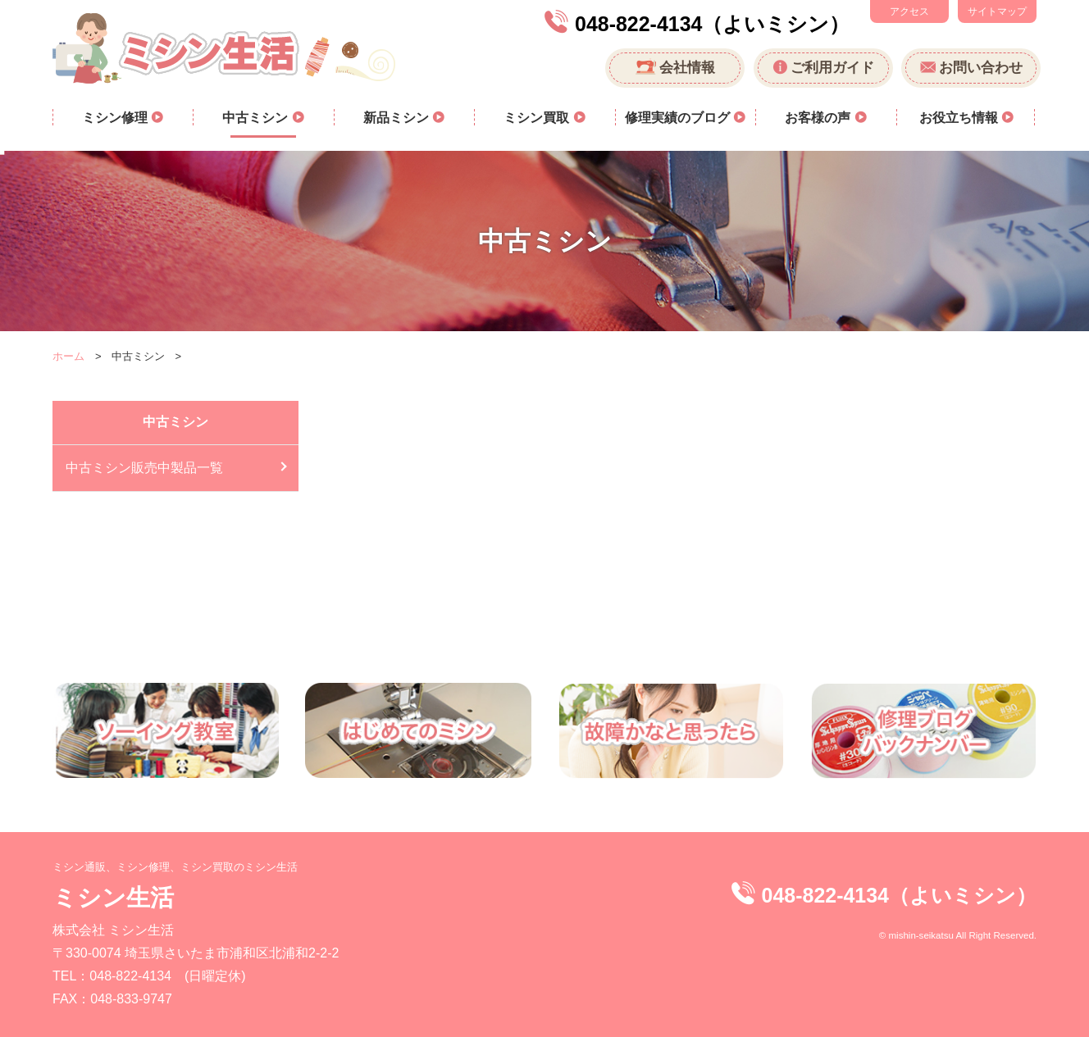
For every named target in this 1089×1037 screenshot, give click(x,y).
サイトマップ (997, 11)
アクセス (909, 11)
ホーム (68, 356)
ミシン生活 (113, 897)
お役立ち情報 (960, 118)
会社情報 (687, 67)
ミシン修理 (116, 118)
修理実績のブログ (679, 118)
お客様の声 (819, 118)
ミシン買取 (537, 118)
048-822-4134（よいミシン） (712, 23)
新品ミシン (397, 118)
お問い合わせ (981, 67)
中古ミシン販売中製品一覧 (144, 468)
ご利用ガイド (832, 67)
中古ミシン (256, 118)
